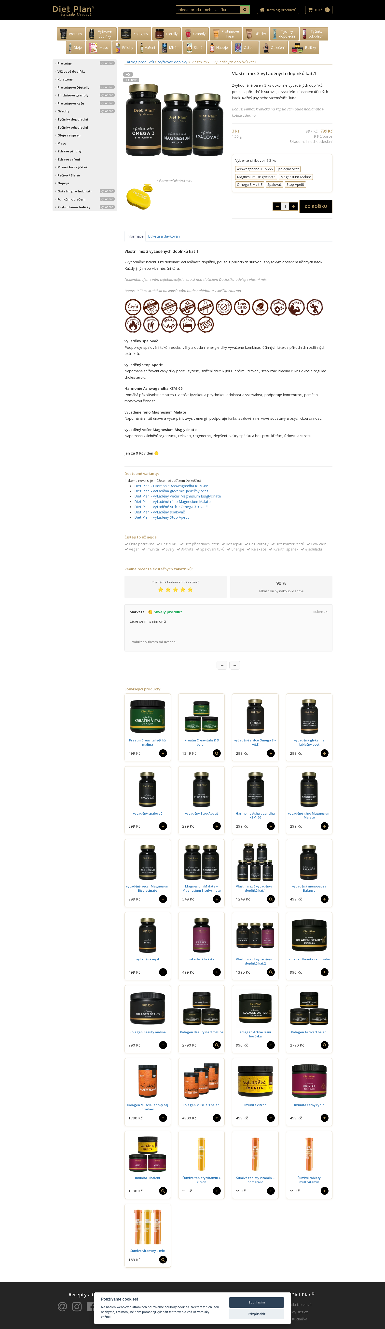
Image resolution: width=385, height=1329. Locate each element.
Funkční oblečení (85, 199)
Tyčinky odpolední (71, 127)
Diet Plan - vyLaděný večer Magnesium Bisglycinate (177, 496)
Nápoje (62, 183)
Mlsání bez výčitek (71, 167)
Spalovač (274, 184)
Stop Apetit (295, 184)
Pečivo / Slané (67, 175)
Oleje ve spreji (68, 135)
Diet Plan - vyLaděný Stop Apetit (161, 517)
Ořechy (85, 111)
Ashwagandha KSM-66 (255, 169)
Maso (60, 143)
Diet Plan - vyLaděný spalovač (159, 512)
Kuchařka (299, 1313)
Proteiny (85, 63)
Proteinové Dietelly (85, 87)
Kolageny (64, 79)
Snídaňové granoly (85, 95)
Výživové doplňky (70, 71)
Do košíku (316, 206)
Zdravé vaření (67, 159)
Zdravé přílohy (68, 151)
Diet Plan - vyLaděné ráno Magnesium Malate (172, 501)
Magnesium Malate (295, 177)
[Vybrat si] (217, 747)
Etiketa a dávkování (164, 236)
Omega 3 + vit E (249, 184)
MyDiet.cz (299, 1305)
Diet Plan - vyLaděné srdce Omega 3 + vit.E (171, 506)
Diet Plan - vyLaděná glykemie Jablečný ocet (171, 490)
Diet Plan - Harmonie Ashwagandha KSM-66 (171, 485)
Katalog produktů (278, 10)
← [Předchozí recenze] (222, 659)
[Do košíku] (163, 747)
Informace (135, 236)
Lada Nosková (300, 1298)
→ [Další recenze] (235, 659)
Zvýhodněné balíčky (85, 207)
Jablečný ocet (288, 169)
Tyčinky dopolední (71, 119)
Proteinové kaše (85, 103)
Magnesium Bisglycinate (256, 177)
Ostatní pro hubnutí (85, 191)
